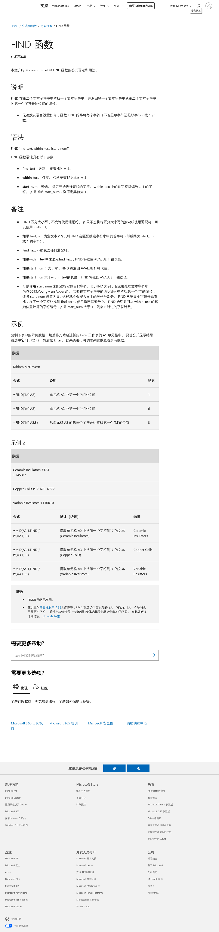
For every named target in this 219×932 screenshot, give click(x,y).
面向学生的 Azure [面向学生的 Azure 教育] (157, 838)
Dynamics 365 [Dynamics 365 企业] (12, 879)
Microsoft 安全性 (100, 723)
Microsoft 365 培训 (63, 723)
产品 (89, 5)
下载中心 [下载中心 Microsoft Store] (81, 797)
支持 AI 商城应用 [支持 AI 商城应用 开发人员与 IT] (85, 872)
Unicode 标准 (51, 616)
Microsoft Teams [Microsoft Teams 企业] (13, 906)
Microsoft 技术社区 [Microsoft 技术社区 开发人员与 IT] (86, 879)
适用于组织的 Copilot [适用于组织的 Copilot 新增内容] (16, 804)
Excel (15, 26)
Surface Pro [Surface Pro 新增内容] (11, 790)
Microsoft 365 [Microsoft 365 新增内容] (12, 811)
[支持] (43, 6)
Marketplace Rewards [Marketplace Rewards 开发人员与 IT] (87, 899)
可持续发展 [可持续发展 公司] (154, 892)
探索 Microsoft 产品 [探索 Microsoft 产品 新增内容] (15, 818)
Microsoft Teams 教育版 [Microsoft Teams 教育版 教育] (160, 804)
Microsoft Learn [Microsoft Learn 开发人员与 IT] (84, 865)
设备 (103, 5)
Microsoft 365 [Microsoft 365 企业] (12, 885)
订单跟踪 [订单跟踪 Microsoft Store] (81, 804)
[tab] (21, 688)
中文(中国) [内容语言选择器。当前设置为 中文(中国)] (17, 918)
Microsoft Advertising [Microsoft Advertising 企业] (16, 892)
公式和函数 (29, 26)
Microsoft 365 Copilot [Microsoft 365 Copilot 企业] (16, 899)
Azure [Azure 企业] (8, 872)
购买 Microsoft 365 (141, 5)
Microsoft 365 (60, 5)
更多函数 (46, 26)
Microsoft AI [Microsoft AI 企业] (11, 858)
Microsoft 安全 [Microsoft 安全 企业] (12, 865)
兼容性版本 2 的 (50, 607)
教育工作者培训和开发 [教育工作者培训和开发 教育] (159, 825)
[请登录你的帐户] (209, 6)
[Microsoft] (19, 6)
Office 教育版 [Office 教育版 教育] (154, 818)
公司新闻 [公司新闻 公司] (152, 872)
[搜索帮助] (198, 5)
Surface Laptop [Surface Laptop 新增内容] (13, 797)
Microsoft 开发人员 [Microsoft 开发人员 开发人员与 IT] (86, 858)
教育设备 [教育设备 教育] (152, 797)
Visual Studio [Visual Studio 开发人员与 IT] (83, 906)
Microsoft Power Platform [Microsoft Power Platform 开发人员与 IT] (89, 892)
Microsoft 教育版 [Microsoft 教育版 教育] (156, 790)
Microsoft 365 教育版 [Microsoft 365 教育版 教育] (159, 811)
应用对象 (20, 57)
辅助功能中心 (137, 723)
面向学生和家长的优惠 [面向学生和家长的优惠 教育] (159, 831)
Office (77, 5)
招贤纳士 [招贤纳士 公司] (152, 858)
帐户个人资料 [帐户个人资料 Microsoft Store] (83, 790)
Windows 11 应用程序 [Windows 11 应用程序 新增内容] (16, 825)
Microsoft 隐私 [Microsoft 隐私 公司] (155, 879)
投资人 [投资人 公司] (151, 885)
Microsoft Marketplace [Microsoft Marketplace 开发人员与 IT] (88, 885)
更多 (117, 5)
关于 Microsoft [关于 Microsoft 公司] (155, 865)
